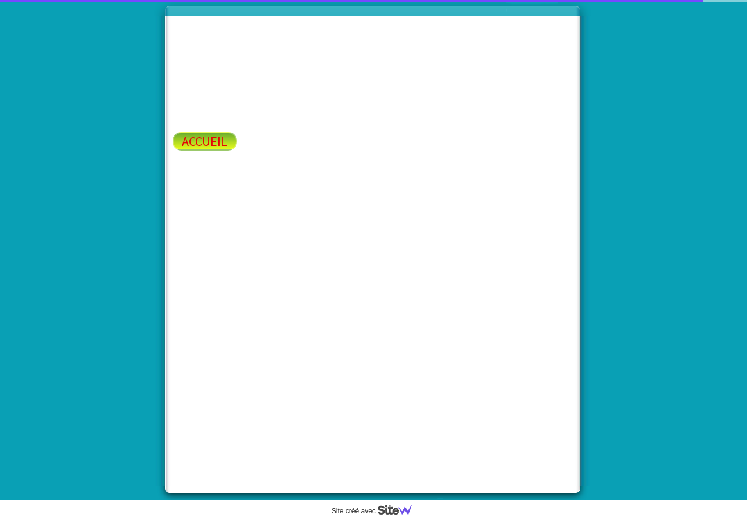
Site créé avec (376, 511)
